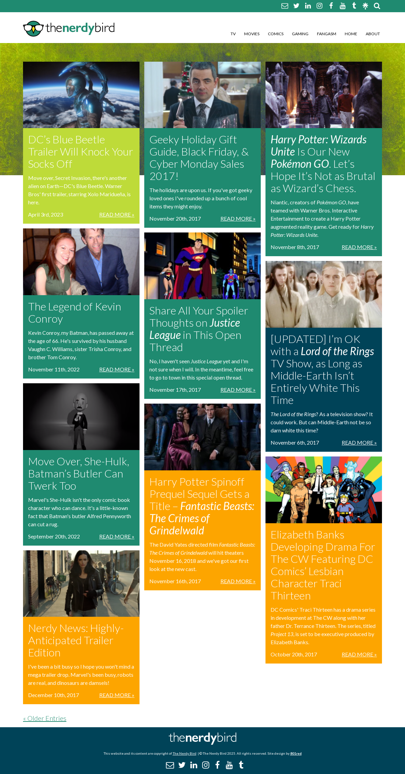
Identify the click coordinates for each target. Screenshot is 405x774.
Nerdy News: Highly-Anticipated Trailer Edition (76, 640)
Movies (251, 33)
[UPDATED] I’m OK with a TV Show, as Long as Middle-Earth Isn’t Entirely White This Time (322, 369)
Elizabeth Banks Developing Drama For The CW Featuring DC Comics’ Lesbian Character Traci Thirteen (323, 565)
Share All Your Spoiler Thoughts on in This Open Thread (198, 328)
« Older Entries (44, 718)
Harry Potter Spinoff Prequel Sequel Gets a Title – (201, 506)
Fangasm (326, 33)
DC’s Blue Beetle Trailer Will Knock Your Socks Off (80, 151)
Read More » (116, 214)
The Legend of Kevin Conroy (74, 312)
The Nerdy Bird (184, 753)
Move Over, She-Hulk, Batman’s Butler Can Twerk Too (78, 473)
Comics (275, 33)
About (373, 33)
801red (296, 753)
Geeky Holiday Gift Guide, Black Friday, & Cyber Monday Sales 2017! (199, 157)
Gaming (300, 33)
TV (233, 33)
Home (351, 33)
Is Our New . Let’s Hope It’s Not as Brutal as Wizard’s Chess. (323, 164)
